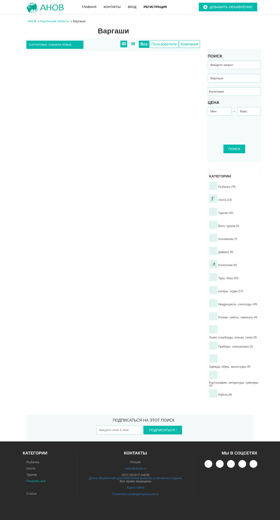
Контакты (112, 7)
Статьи (31, 493)
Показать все (35, 481)
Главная (89, 7)
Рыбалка (32, 462)
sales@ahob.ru (135, 468)
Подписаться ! (163, 430)
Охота (30, 468)
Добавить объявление (231, 7)
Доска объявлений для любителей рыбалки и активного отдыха (135, 478)
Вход (132, 7)
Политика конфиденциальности (135, 494)
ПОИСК (234, 149)
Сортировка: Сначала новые (56, 45)
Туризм (31, 474)
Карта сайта (135, 487)
